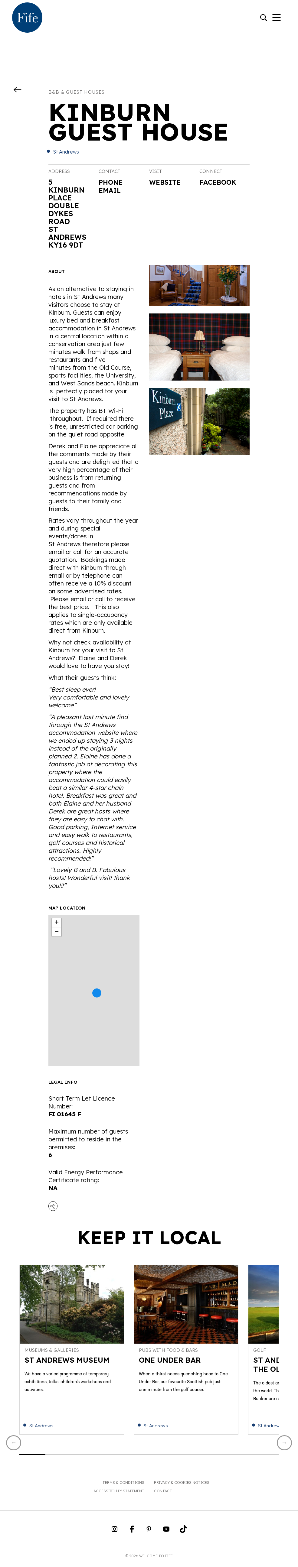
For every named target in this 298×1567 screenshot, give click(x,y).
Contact (163, 1494)
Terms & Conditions (123, 1486)
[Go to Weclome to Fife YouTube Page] (166, 1534)
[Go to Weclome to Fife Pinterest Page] (149, 1534)
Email (111, 189)
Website (166, 182)
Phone (112, 182)
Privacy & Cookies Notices (181, 1486)
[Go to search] (263, 18)
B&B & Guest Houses (76, 92)
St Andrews (66, 152)
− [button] (57, 931)
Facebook (219, 182)
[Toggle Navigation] (276, 18)
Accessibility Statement (118, 1494)
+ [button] (57, 922)
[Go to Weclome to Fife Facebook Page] (132, 1534)
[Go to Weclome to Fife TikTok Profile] (183, 1534)
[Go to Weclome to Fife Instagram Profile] (114, 1534)
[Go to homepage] (27, 18)
